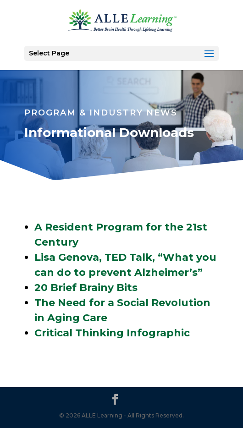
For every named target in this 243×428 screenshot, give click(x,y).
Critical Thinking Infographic (112, 333)
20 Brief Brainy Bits (86, 287)
